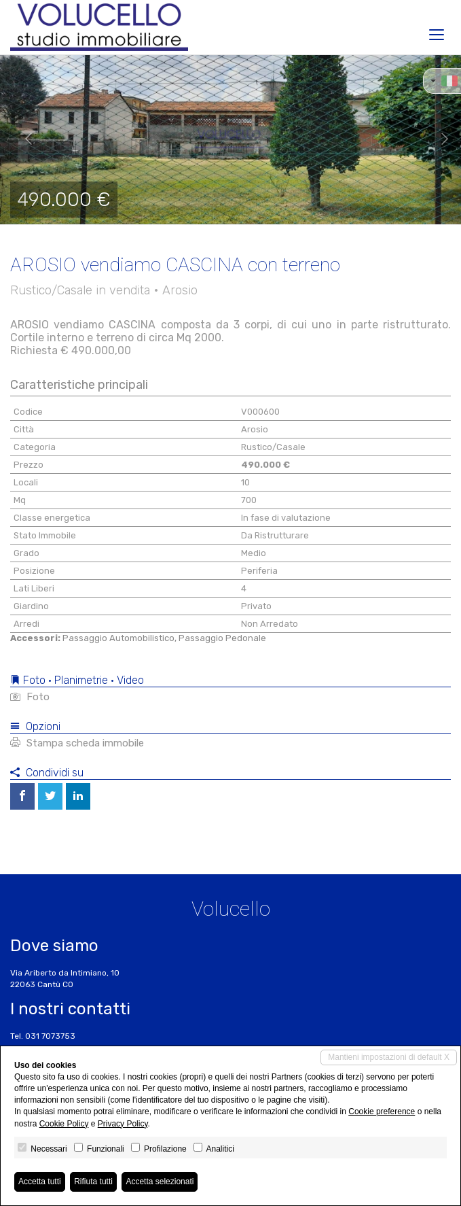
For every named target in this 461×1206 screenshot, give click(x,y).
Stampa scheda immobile (77, 743)
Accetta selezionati (159, 1181)
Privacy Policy (123, 1124)
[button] (23, 139)
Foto (30, 697)
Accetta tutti (39, 1181)
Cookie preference (381, 1111)
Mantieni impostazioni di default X (388, 1057)
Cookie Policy (64, 1124)
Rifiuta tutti (93, 1181)
